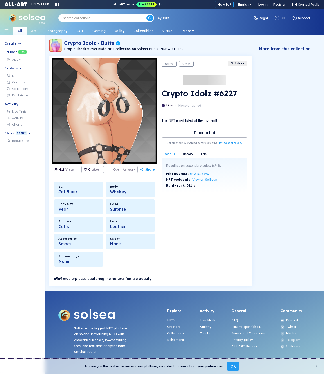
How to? (224, 4)
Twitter (288, 326)
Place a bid (204, 132)
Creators (173, 327)
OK (233, 366)
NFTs (171, 320)
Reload (237, 63)
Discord (289, 320)
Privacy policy (242, 340)
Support (301, 18)
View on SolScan (204, 180)
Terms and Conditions (248, 333)
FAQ (234, 320)
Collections (175, 333)
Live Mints (207, 320)
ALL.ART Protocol (245, 346)
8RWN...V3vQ (199, 174)
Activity (205, 327)
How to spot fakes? (230, 142)
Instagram (291, 346)
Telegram (290, 339)
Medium (289, 333)
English (243, 4)
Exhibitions (175, 340)
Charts (205, 333)
